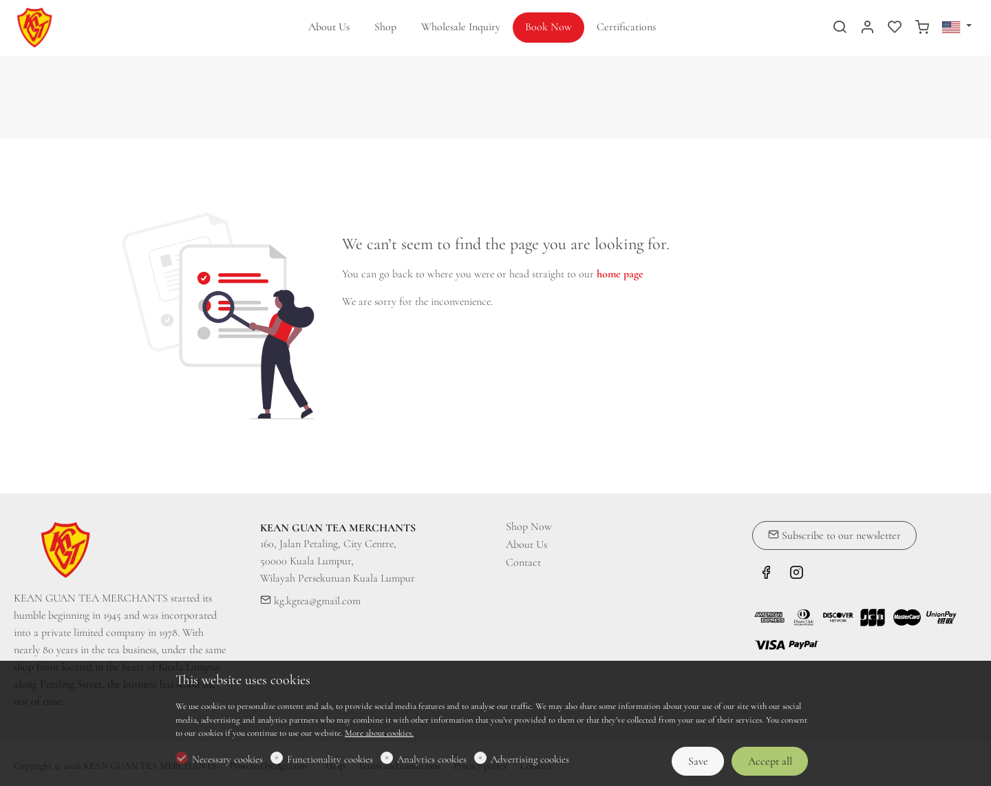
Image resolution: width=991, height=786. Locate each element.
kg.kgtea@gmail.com (310, 601)
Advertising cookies (530, 759)
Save (698, 761)
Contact (523, 562)
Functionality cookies (330, 759)
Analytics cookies (432, 759)
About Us (526, 544)
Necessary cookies (227, 759)
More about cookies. (379, 733)
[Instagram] (796, 574)
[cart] (922, 28)
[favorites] (894, 28)
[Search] (839, 28)
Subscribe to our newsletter (834, 535)
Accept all (770, 761)
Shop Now (529, 526)
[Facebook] (766, 574)
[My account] (867, 28)
